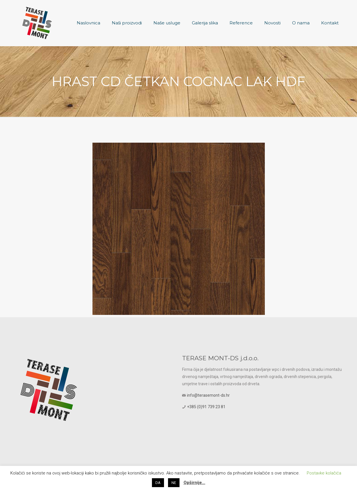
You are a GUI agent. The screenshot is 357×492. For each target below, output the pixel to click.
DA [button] (158, 483)
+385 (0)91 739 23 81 (206, 406)
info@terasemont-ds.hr (208, 395)
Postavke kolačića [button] (324, 473)
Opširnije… (194, 482)
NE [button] (173, 483)
